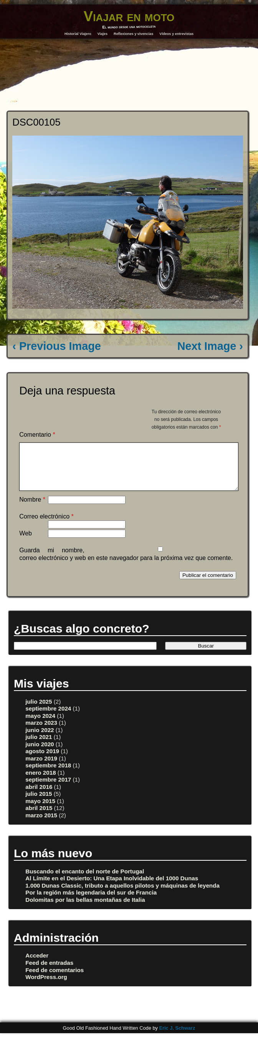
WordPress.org (46, 986)
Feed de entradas (49, 972)
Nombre (32, 508)
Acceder (36, 964)
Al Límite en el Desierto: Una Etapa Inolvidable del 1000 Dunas (111, 887)
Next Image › (210, 346)
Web (25, 542)
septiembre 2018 (48, 774)
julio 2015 (38, 803)
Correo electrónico (46, 525)
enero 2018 (40, 782)
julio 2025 (38, 710)
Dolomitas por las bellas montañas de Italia (85, 909)
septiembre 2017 (48, 788)
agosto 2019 (42, 760)
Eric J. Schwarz (177, 1037)
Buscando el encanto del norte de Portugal (84, 880)
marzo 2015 (41, 824)
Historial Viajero (77, 34)
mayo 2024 (40, 725)
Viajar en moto (129, 16)
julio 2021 (38, 746)
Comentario (37, 434)
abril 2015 (38, 817)
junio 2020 (39, 753)
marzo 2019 (41, 767)
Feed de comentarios (54, 979)
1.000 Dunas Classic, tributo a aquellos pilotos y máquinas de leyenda (122, 894)
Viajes (103, 34)
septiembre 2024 (48, 717)
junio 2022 (39, 739)
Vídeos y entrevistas (176, 34)
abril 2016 (38, 796)
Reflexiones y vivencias (133, 34)
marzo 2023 (41, 732)
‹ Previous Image (56, 346)
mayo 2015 (40, 810)
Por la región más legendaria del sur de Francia (91, 901)
